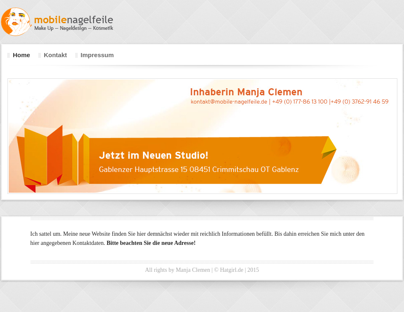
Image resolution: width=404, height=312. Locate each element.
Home (21, 54)
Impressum (97, 54)
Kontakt (55, 54)
